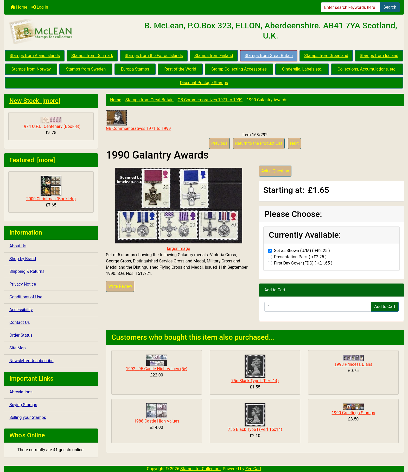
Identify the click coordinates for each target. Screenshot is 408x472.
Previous (219, 143)
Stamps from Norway (31, 69)
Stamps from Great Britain (269, 55)
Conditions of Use (25, 296)
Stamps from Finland (213, 55)
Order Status (21, 335)
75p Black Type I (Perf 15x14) (255, 429)
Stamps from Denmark (92, 55)
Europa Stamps (135, 69)
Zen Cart (253, 468)
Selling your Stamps (27, 417)
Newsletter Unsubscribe (31, 360)
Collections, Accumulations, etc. (367, 69)
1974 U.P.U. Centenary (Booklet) (51, 123)
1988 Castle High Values (156, 421)
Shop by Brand (22, 258)
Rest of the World (180, 69)
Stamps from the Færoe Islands (154, 55)
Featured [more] (32, 160)
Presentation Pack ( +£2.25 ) (300, 256)
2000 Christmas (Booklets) (51, 188)
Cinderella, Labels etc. (302, 69)
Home (18, 7)
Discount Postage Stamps (204, 82)
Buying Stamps (23, 404)
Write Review (120, 286)
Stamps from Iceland (379, 55)
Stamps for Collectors (200, 468)
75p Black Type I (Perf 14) (255, 380)
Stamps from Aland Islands (35, 55)
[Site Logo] (70, 32)
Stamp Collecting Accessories (239, 69)
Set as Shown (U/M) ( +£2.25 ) (302, 250)
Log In (39, 7)
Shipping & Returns (26, 271)
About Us (17, 245)
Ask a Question (275, 170)
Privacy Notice (22, 284)
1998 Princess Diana (353, 364)
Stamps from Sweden (86, 69)
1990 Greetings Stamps (353, 412)
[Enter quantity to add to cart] (317, 307)
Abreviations (21, 391)
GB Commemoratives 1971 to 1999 (210, 99)
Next (294, 143)
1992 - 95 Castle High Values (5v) (156, 368)
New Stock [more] (34, 100)
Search (390, 7)
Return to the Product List (258, 143)
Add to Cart (384, 306)
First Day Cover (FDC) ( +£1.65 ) (303, 263)
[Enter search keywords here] (350, 7)
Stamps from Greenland (326, 55)
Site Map (17, 347)
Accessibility (21, 309)
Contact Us (19, 322)
